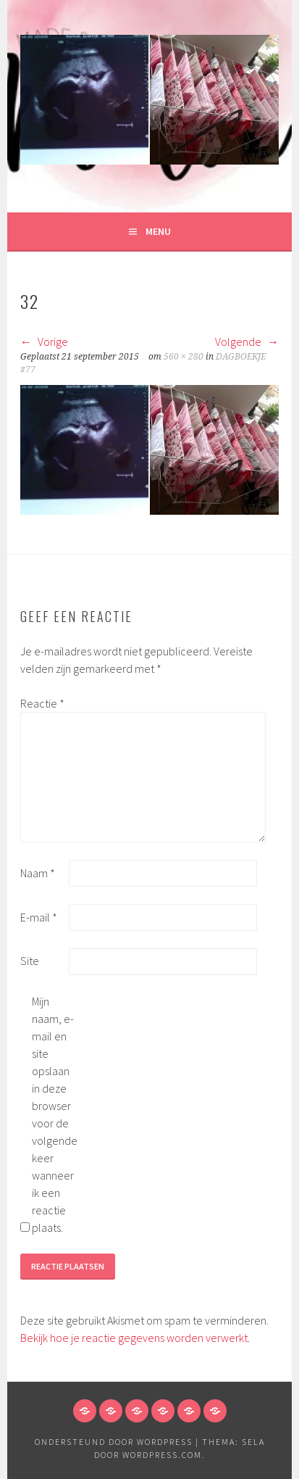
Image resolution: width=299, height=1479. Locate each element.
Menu (158, 231)
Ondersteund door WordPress (114, 1441)
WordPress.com (162, 1454)
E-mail (38, 917)
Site (29, 960)
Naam (37, 873)
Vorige (44, 341)
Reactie (42, 703)
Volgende (247, 341)
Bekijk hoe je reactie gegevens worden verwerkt (134, 1337)
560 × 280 (183, 357)
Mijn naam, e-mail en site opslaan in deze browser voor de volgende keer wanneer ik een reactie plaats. (54, 1114)
